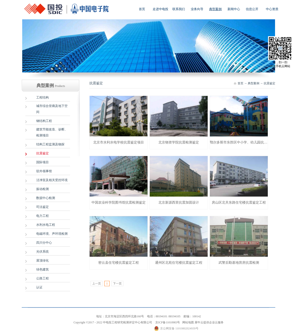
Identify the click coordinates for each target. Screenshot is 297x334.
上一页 (96, 283)
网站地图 (187, 322)
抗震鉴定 (269, 83)
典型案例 (253, 83)
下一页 (117, 283)
